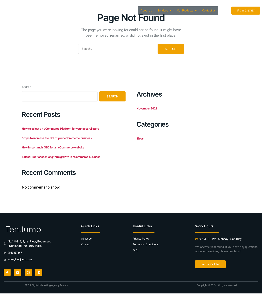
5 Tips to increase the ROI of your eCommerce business (68, 138)
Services (164, 10)
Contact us (209, 10)
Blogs (141, 138)
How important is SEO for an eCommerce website (62, 147)
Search (26, 86)
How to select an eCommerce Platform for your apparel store (72, 128)
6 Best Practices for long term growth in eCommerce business (73, 156)
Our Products (187, 10)
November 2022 (149, 108)
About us (146, 10)
